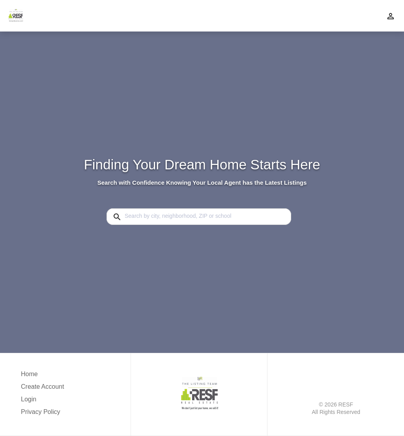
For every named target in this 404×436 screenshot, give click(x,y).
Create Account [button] (42, 386)
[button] (42, 401)
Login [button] (28, 399)
